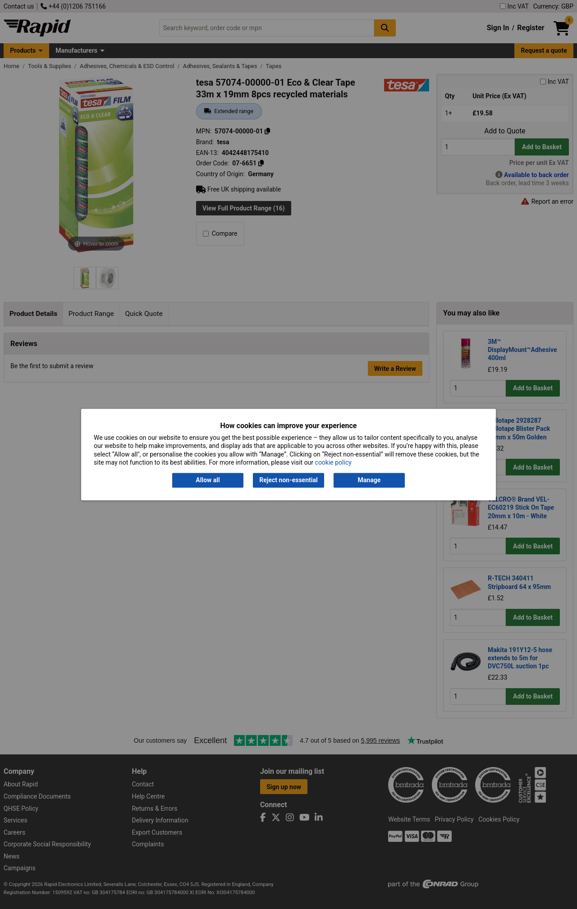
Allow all (208, 480)
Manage (369, 480)
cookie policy (333, 462)
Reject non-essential (288, 480)
